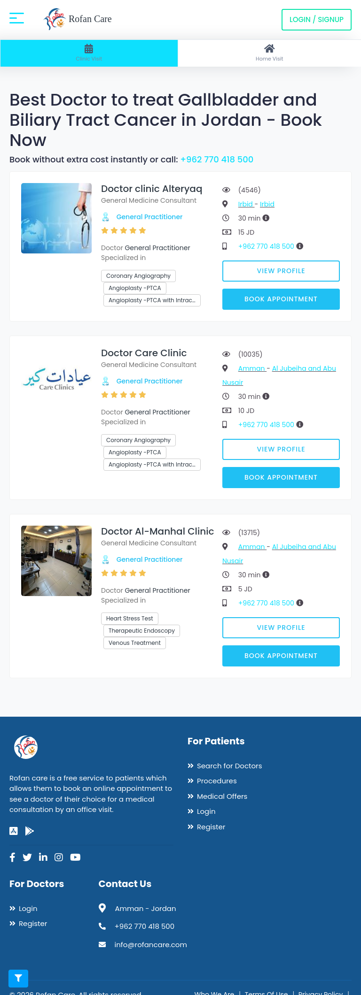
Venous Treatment (135, 643)
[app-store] (13, 831)
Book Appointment (281, 299)
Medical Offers (222, 796)
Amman (252, 368)
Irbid (246, 204)
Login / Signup (317, 19)
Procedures (217, 781)
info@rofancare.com (151, 944)
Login (206, 811)
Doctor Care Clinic (144, 353)
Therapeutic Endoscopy (142, 631)
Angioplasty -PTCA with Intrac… (152, 300)
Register (211, 827)
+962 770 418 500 (216, 159)
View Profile (281, 271)
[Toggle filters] (18, 978)
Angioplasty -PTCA (135, 288)
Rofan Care (77, 19)
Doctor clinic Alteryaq (151, 188)
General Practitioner (150, 217)
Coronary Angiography (138, 276)
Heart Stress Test (129, 618)
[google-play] (29, 831)
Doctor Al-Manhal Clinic (157, 531)
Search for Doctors (229, 766)
